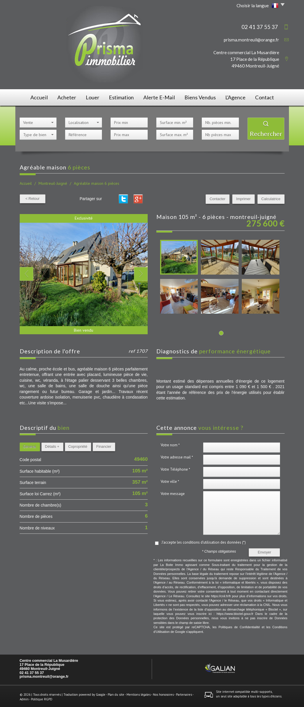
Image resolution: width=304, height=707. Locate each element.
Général (29, 445)
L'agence (237, 96)
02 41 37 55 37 (32, 671)
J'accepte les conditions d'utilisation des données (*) (204, 540)
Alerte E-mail (161, 96)
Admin (24, 697)
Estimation (123, 96)
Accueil (34, 96)
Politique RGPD (41, 697)
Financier (103, 445)
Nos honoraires (163, 693)
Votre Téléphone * (175, 467)
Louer (93, 96)
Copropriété (77, 445)
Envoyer (264, 551)
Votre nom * (170, 443)
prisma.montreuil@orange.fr (251, 39)
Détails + (52, 445)
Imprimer (246, 197)
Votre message (173, 491)
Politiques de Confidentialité (239, 625)
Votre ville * (170, 479)
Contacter (222, 197)
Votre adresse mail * (177, 455)
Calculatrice (271, 197)
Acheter (64, 96)
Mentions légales (139, 693)
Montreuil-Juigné (53, 181)
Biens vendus (200, 96)
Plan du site (116, 693)
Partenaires (184, 693)
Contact (268, 96)
